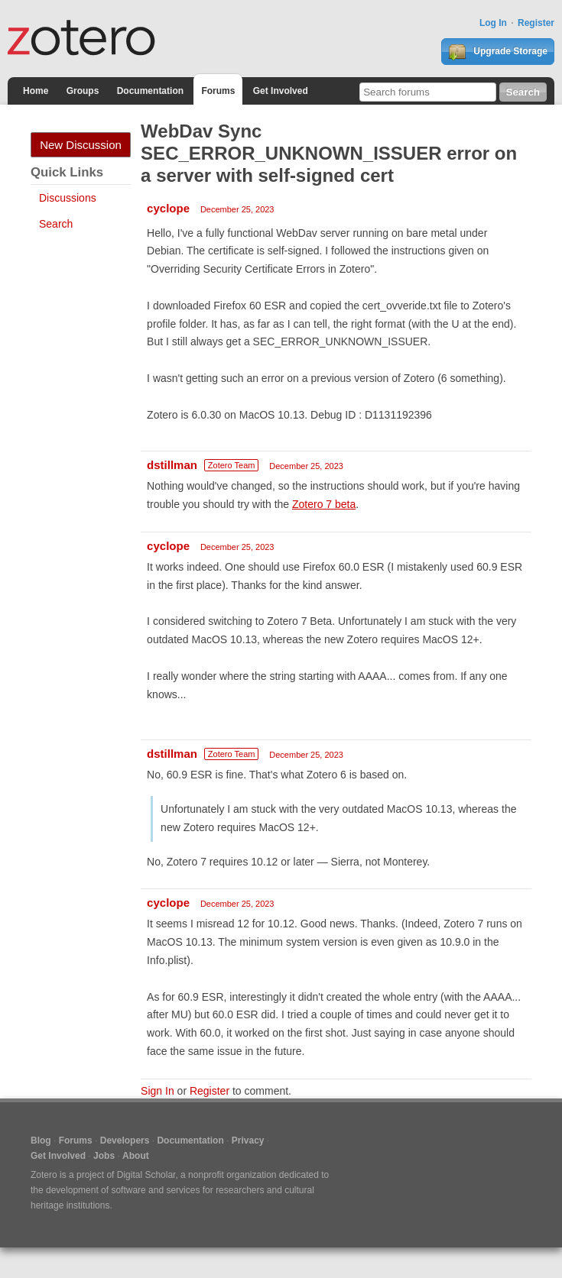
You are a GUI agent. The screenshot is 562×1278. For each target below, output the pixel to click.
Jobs (104, 1155)
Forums (218, 91)
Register (536, 23)
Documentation (150, 91)
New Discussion (81, 144)
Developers (125, 1140)
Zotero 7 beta (324, 504)
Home (35, 91)
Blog (41, 1140)
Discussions (67, 198)
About (135, 1155)
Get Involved (280, 91)
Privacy (248, 1140)
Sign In (157, 1091)
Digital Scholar (146, 1175)
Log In (493, 23)
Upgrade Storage (497, 52)
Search (56, 224)
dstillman (172, 464)
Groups (83, 91)
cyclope (168, 208)
